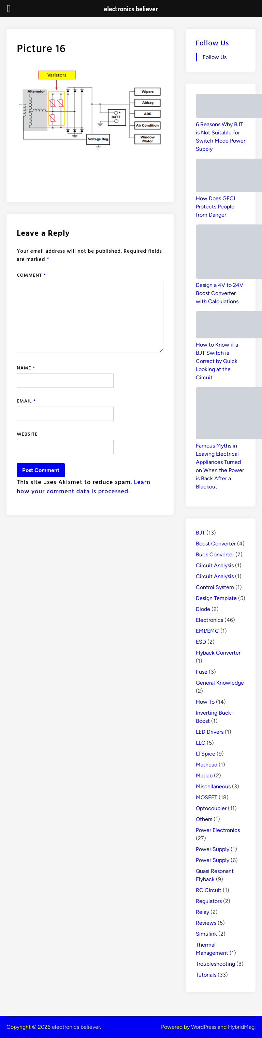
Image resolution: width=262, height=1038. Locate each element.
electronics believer (76, 1027)
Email (26, 400)
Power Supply (212, 849)
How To (205, 702)
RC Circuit (208, 890)
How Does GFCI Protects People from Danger (215, 206)
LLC (200, 743)
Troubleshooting (215, 964)
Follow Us (212, 42)
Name (26, 367)
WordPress (203, 1027)
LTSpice (205, 753)
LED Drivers (209, 732)
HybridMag (241, 1027)
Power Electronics (218, 830)
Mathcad (206, 764)
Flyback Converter (218, 652)
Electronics (209, 620)
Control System (215, 587)
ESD (201, 642)
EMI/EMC (207, 631)
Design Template (216, 598)
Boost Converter (216, 543)
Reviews (206, 923)
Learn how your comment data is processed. (83, 486)
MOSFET (206, 797)
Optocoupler (211, 808)
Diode (203, 609)
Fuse (201, 672)
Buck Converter (215, 554)
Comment (31, 274)
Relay (202, 912)
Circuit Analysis (215, 565)
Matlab (204, 775)
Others (204, 819)
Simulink (206, 934)
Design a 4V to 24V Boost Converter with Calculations (219, 293)
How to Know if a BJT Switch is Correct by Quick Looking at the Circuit (217, 361)
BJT (200, 532)
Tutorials (206, 974)
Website (27, 433)
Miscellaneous (213, 786)
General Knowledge (220, 682)
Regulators (209, 901)
